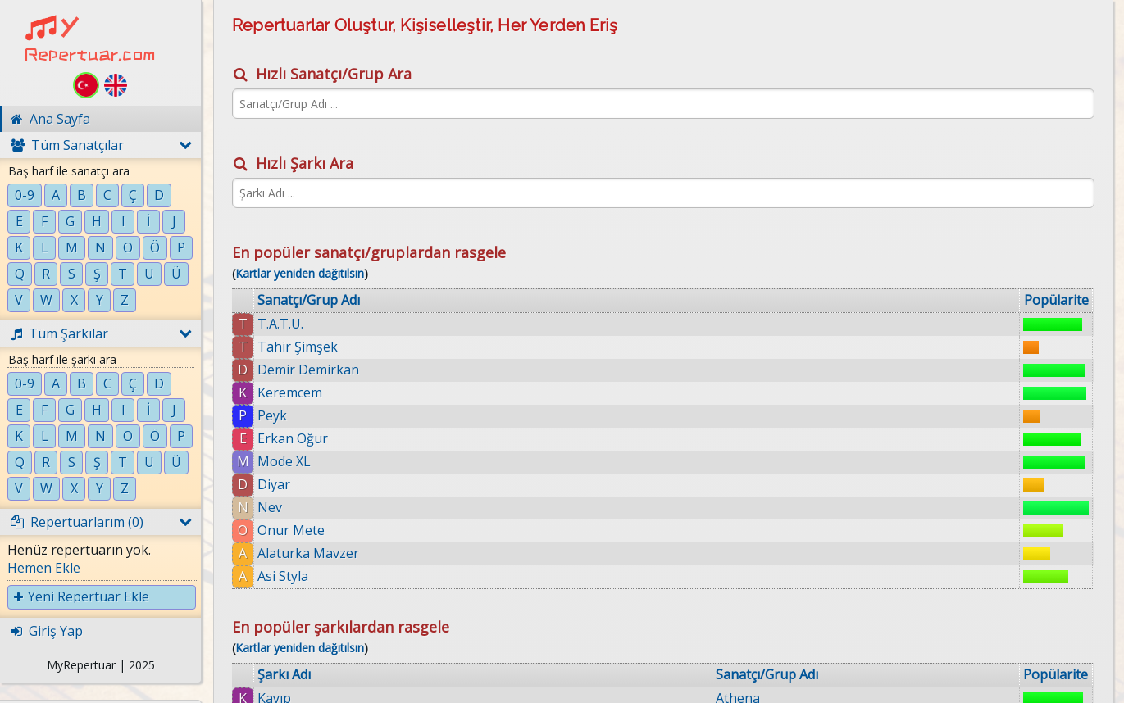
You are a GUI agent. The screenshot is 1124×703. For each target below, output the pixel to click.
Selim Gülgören (909, 418)
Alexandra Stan (908, 303)
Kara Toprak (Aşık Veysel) (701, 349)
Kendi (879, 326)
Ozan (878, 280)
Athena (884, 234)
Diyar (273, 395)
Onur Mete (291, 441)
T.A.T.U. (280, 234)
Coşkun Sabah (906, 257)
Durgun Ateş (661, 418)
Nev (269, 418)
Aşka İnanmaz (665, 326)
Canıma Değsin (668, 372)
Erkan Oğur (292, 349)
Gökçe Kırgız (900, 395)
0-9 (24, 195)
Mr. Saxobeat (662, 303)
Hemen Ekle (43, 568)
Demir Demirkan (308, 280)
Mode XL (284, 372)
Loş (633, 441)
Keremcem (289, 303)
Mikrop (644, 464)
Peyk (272, 326)
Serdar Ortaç (901, 441)
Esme (638, 487)
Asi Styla (282, 487)
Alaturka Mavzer (308, 464)
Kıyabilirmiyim (665, 395)
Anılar (640, 257)
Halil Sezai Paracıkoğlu (930, 487)
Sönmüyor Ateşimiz (681, 280)
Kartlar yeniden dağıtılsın (299, 184)
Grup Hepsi (896, 372)
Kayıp (639, 234)
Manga (883, 349)
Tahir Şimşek (297, 257)
